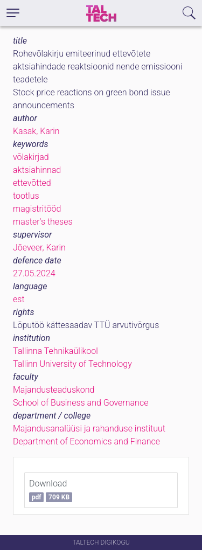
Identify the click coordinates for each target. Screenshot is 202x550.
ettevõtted (32, 183)
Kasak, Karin (36, 131)
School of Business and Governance (80, 403)
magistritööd (37, 209)
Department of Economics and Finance (86, 441)
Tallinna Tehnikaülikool (55, 351)
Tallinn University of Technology (72, 364)
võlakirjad (31, 157)
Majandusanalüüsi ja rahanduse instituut (89, 428)
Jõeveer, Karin (39, 247)
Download (50, 490)
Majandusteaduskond (53, 390)
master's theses (43, 222)
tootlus (26, 196)
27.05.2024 (34, 273)
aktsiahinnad (37, 170)
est (19, 299)
